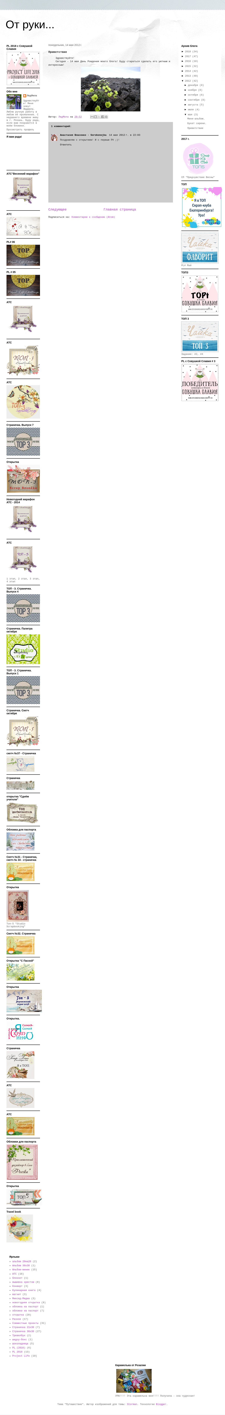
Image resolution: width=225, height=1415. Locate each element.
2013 (188, 76)
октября (194, 95)
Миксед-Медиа (21, 1298)
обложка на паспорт (25, 1306)
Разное (16, 1319)
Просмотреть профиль (20, 129)
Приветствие (195, 128)
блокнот (17, 1278)
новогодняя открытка (26, 1302)
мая (191, 114)
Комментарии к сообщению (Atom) (93, 217)
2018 (188, 51)
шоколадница (20, 1343)
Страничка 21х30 (23, 1327)
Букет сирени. (196, 123)
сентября (194, 100)
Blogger (161, 1404)
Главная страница (120, 209)
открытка (18, 1314)
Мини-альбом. (196, 118)
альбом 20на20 (21, 1261)
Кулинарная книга (24, 1290)
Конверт (17, 1286)
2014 (188, 71)
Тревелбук (18, 1335)
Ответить (66, 144)
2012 (188, 81)
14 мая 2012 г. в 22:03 (124, 135)
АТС (14, 1274)
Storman (132, 1404)
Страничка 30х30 (23, 1331)
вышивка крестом (23, 1282)
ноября (193, 90)
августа (194, 104)
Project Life (21, 1356)
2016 (188, 61)
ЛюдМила (32, 95)
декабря (194, 85)
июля (191, 109)
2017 (188, 56)
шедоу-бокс (19, 1339)
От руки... (30, 24)
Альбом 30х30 (21, 1265)
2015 (188, 66)
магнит (16, 1294)
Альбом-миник (21, 1269)
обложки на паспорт (25, 1310)
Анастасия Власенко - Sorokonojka (84, 135)
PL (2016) (18, 1347)
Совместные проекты (25, 1323)
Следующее (57, 209)
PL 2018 (17, 1351)
